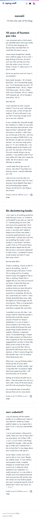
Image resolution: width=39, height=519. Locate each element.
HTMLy (17, 513)
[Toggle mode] (26, 3)
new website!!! (14, 412)
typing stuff (10, 3)
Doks (10, 516)
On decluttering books (19, 210)
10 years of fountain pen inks (17, 34)
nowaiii (26, 195)
